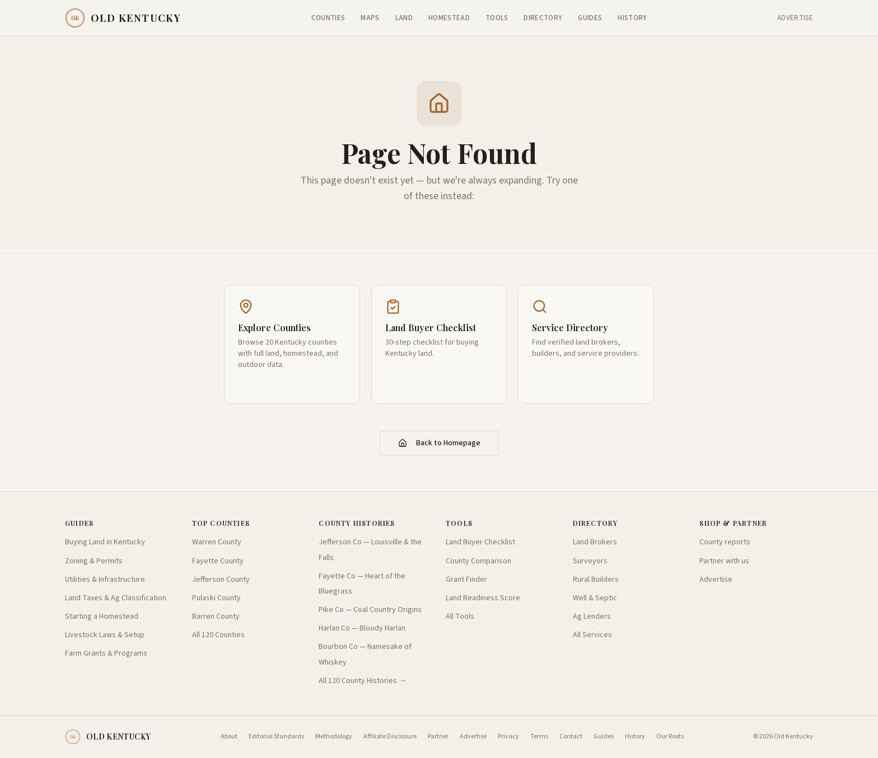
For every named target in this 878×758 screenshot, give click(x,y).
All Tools (460, 616)
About (229, 736)
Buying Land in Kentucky (105, 542)
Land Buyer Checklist (480, 542)
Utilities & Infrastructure (105, 579)
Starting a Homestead (101, 616)
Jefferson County (221, 579)
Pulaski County (216, 598)
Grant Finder (466, 579)
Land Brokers (595, 542)
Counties (328, 18)
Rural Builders (596, 579)
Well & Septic (595, 598)
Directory (543, 18)
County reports (724, 542)
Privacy (508, 736)
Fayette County (218, 561)
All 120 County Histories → (363, 680)
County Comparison (478, 561)
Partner (438, 736)
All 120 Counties (218, 635)
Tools (496, 18)
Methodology (333, 736)
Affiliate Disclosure (390, 736)
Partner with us (724, 561)
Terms (539, 736)
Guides (590, 18)
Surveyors (590, 561)
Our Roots (670, 736)
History (632, 18)
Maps (370, 18)
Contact (570, 736)
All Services (592, 635)
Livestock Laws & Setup (104, 635)
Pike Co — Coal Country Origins (370, 609)
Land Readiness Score (483, 598)
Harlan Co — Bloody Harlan (362, 628)
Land (404, 18)
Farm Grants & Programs (106, 653)
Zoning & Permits (94, 561)
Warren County (216, 542)
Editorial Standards (276, 736)
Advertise (795, 18)
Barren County (216, 616)
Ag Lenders (592, 616)
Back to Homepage (439, 443)
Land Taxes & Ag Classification (115, 598)
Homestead (449, 18)
